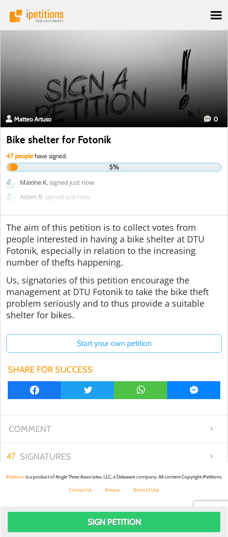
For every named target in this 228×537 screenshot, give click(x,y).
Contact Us (80, 490)
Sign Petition (114, 522)
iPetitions (114, 16)
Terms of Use (146, 490)
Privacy (112, 490)
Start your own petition (114, 343)
